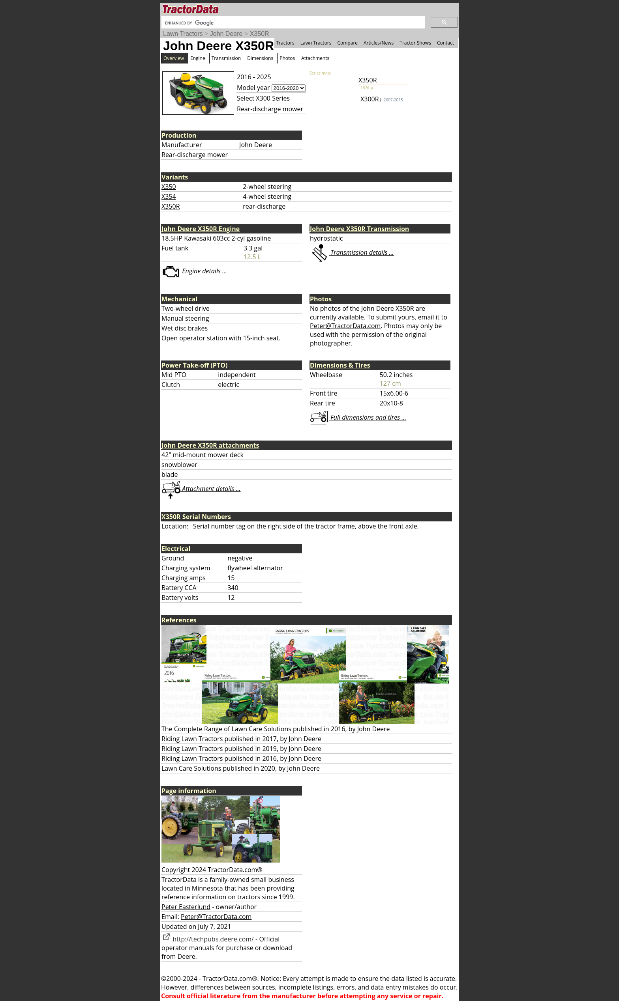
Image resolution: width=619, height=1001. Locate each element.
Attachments (315, 58)
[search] (292, 22)
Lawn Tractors (183, 33)
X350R (259, 33)
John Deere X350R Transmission (359, 228)
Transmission (226, 58)
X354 (168, 196)
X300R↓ (381, 99)
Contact (445, 42)
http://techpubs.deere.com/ (207, 939)
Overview (173, 58)
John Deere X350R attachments (210, 445)
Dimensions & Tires (340, 365)
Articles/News (379, 42)
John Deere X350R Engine (200, 228)
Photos (287, 58)
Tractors (285, 42)
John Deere (226, 33)
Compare (347, 42)
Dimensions (260, 58)
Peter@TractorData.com (345, 325)
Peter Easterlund (185, 906)
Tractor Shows (415, 42)
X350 (168, 186)
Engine (197, 58)
